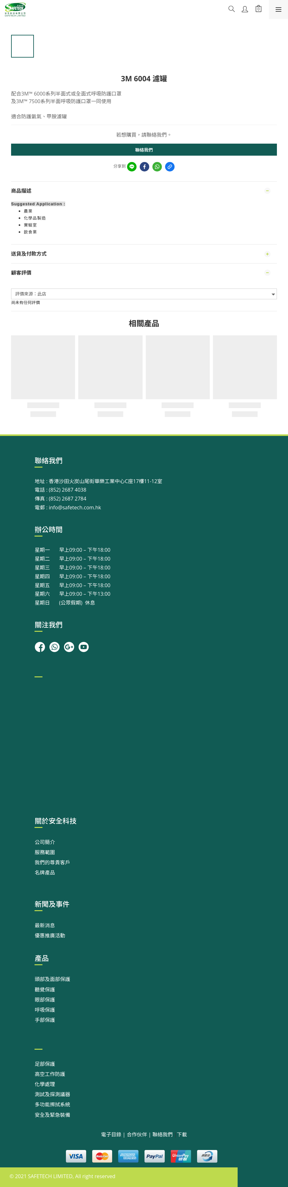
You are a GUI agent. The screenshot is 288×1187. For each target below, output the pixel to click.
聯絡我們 (144, 150)
